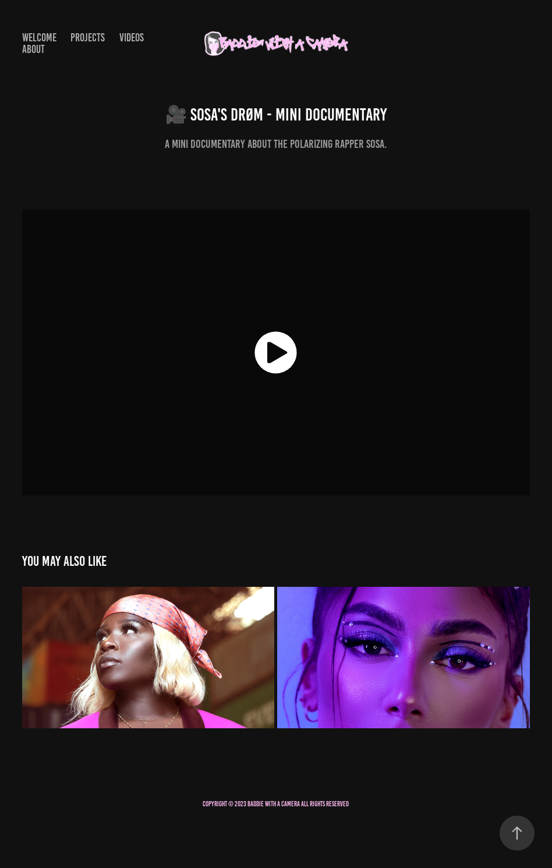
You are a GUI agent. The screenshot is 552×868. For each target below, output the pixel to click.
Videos (131, 37)
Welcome (39, 37)
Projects (87, 37)
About (33, 49)
